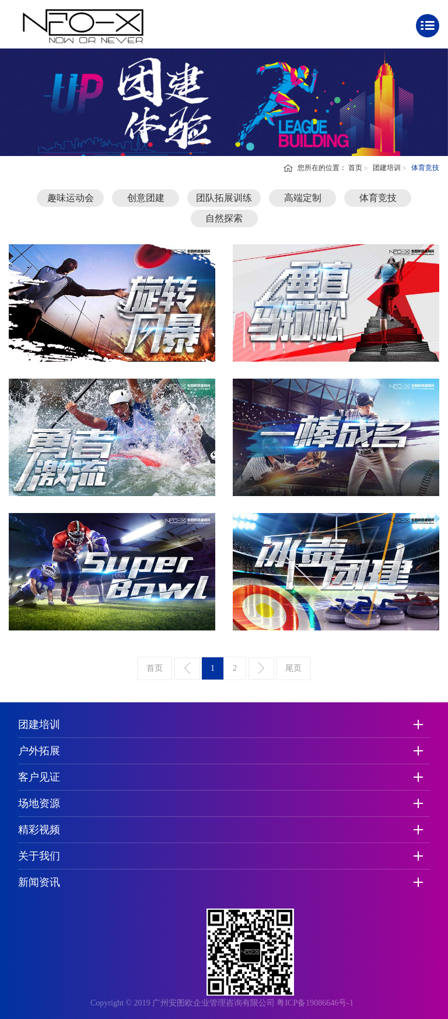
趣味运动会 (70, 198)
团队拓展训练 (224, 198)
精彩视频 (39, 830)
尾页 (293, 668)
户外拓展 (39, 751)
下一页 (261, 668)
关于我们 (39, 856)
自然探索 (224, 218)
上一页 (187, 668)
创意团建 (145, 198)
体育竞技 (378, 198)
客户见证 (39, 777)
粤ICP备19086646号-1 (314, 1003)
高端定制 (302, 198)
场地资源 (39, 803)
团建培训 (387, 168)
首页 (355, 168)
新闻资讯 (39, 882)
